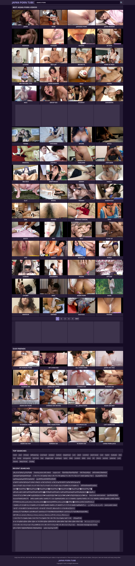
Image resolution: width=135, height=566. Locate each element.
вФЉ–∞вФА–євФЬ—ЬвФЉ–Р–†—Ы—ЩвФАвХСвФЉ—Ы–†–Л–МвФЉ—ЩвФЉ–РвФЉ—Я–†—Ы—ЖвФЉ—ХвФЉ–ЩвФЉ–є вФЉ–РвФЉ (75, 499)
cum (74, 455)
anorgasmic (27, 458)
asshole (105, 458)
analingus (58, 458)
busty (19, 458)
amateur (51, 455)
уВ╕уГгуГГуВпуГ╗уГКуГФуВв (22, 472)
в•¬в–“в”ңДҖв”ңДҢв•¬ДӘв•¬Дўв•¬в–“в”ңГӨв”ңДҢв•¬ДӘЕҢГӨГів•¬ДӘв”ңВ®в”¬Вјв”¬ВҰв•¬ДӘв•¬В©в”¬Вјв (48, 521)
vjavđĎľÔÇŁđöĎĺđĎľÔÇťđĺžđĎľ (46, 479)
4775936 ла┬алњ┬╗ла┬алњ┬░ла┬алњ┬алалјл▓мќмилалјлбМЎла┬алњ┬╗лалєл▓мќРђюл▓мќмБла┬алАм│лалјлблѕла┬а (53, 502)
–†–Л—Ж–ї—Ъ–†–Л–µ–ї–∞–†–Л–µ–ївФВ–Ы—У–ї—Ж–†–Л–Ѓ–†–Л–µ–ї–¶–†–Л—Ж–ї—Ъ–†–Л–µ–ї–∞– (44, 525)
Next (77, 319)
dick (120, 455)
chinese (26, 455)
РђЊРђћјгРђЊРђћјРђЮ (70, 472)
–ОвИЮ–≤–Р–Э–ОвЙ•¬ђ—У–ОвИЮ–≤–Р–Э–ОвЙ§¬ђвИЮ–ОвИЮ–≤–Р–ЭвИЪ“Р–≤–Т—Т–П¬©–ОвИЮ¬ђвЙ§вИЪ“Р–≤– (49, 505)
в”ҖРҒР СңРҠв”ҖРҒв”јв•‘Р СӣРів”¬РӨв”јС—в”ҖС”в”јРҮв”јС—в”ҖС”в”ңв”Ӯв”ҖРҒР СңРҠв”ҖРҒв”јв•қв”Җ (46, 482)
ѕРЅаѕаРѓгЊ (77, 518)
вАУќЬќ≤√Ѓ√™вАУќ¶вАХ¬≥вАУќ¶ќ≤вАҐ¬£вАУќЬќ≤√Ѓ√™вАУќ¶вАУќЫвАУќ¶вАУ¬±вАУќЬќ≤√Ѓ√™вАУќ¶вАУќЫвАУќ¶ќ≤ (50, 512)
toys (42, 458)
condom (77, 458)
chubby (31, 461)
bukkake (114, 455)
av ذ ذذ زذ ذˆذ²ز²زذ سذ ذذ (92, 521)
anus (88, 458)
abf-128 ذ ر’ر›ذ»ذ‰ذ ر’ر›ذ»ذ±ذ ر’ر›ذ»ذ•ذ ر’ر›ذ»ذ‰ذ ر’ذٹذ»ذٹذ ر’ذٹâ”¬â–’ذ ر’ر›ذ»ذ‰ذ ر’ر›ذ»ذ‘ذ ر (41, 515)
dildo (71, 458)
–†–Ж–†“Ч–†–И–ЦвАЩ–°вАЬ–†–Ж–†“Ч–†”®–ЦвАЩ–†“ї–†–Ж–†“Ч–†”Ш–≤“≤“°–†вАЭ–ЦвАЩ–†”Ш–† (63, 476)
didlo (83, 458)
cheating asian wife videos (42, 472)
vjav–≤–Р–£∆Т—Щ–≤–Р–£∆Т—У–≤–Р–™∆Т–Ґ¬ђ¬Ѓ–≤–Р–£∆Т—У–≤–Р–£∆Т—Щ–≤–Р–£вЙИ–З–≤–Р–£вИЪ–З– (46, 485)
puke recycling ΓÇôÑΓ (51, 528)
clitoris (99, 458)
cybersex (112, 458)
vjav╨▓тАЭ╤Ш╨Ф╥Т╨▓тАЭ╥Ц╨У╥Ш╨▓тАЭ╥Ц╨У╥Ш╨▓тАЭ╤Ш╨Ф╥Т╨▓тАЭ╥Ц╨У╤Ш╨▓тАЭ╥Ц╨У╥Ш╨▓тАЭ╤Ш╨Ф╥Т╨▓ (52, 489)
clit (93, 458)
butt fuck (36, 458)
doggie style (49, 458)
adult (79, 455)
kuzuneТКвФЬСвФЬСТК (20, 499)
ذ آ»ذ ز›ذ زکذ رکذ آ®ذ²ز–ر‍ (95, 505)
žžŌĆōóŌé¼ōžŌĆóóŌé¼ (89, 485)
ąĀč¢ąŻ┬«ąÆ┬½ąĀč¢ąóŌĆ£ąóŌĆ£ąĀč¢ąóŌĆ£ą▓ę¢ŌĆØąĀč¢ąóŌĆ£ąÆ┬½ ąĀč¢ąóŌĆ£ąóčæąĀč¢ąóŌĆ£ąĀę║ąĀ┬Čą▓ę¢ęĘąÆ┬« (54, 492)
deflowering (34, 455)
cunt (119, 458)
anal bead (43, 455)
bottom (58, 455)
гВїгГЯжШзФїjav (85, 472)
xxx (14, 458)
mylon (107, 455)
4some (15, 461)
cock (101, 455)
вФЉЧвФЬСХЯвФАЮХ (100, 472)
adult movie (94, 455)
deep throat (23, 461)
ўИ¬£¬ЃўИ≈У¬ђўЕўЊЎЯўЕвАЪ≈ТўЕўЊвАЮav (27, 528)
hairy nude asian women (97, 495)
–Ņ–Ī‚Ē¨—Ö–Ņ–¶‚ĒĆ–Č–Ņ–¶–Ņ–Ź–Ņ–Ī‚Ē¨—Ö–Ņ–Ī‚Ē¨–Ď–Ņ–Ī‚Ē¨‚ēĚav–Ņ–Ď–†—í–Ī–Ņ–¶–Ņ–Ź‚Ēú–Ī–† (44, 508)
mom (15, 455)
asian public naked (111, 505)
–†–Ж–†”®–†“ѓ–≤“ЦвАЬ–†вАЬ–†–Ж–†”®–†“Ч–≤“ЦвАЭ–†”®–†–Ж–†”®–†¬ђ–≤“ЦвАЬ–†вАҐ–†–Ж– (42, 518)
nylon (65, 458)
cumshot (86, 455)
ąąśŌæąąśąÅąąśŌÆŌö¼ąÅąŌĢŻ (23, 479)
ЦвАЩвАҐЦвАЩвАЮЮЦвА (22, 476)
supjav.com (56, 472)
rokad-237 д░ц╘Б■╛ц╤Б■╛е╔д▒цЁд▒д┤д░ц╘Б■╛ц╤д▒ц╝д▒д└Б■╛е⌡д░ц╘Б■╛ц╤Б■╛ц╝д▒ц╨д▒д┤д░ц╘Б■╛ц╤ (50, 495)
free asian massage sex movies (87, 525)
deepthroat (67, 455)
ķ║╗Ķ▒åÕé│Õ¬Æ (101, 476)
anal (20, 455)
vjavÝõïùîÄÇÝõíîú (112, 495)
